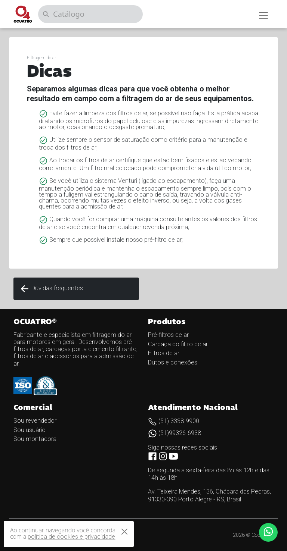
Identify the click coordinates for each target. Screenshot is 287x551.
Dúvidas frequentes (51, 289)
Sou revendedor (34, 420)
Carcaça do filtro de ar (178, 344)
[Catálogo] (90, 14)
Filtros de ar (163, 353)
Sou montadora (34, 438)
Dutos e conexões (172, 362)
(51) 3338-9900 (173, 421)
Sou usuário (29, 429)
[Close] (124, 531)
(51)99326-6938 (174, 432)
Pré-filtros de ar (168, 334)
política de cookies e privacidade (71, 536)
